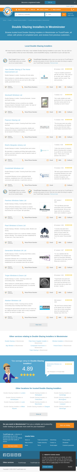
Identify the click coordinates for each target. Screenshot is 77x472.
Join (50, 2)
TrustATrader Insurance (36, 462)
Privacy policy (66, 440)
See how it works (13, 446)
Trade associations (43, 440)
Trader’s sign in (70, 6)
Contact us (53, 442)
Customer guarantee (68, 445)
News (26, 445)
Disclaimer (65, 442)
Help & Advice (29, 442)
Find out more (54, 63)
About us (27, 440)
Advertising (53, 440)
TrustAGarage (22, 462)
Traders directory (42, 442)
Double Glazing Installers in (14, 393)
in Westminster (14, 341)
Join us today (65, 425)
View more (39, 324)
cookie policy (54, 462)
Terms (39, 445)
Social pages (53, 445)
